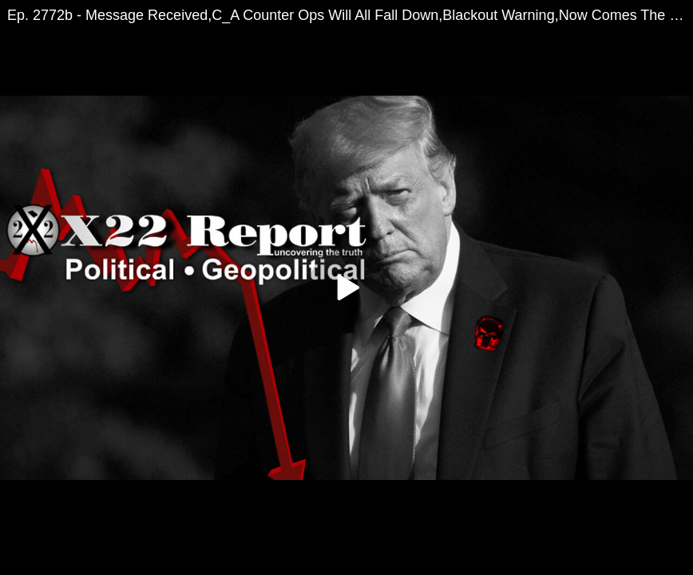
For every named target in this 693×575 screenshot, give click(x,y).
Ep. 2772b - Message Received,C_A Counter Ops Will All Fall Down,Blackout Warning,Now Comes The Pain (350, 15)
